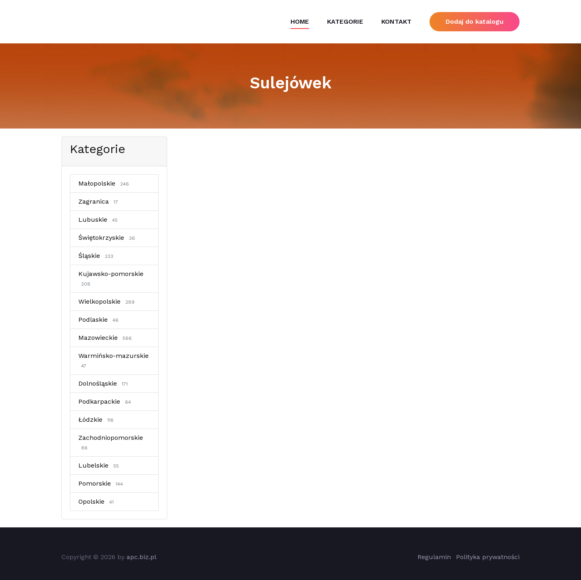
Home (299, 21)
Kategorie (345, 21)
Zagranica (99, 201)
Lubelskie (100, 465)
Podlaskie (99, 319)
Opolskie (97, 501)
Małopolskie (105, 183)
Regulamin (434, 557)
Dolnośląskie (104, 383)
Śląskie (97, 255)
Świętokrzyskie (108, 237)
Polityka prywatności (488, 557)
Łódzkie (97, 419)
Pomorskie (102, 483)
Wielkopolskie (107, 301)
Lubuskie (99, 219)
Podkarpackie (106, 401)
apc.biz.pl (141, 557)
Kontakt (396, 21)
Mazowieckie (106, 337)
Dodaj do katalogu (474, 21)
